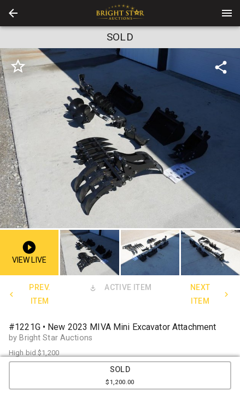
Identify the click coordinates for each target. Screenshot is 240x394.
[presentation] (120, 13)
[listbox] (120, 138)
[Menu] (227, 13)
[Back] (13, 13)
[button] (13, 13)
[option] (120, 138)
